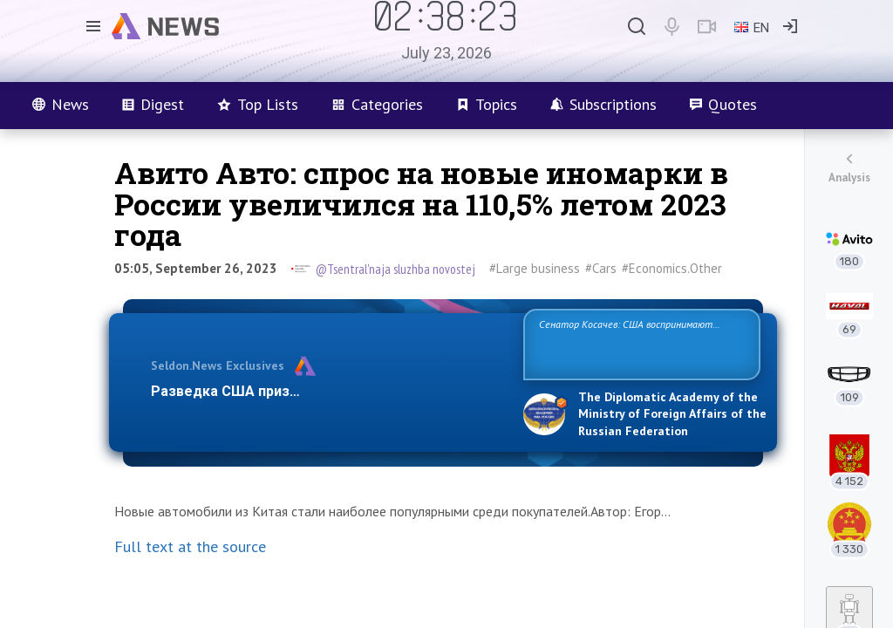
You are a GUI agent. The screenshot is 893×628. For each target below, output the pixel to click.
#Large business (534, 268)
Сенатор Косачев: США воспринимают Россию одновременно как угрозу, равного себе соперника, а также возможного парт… (639, 343)
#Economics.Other (672, 268)
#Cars (601, 268)
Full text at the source (190, 546)
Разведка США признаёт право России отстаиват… (327, 391)
